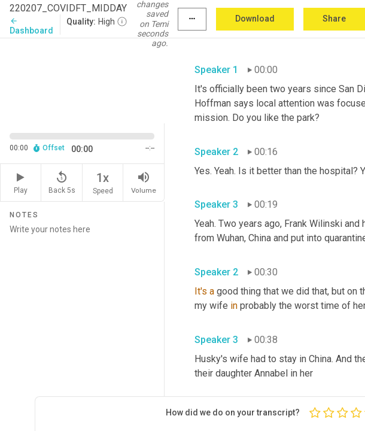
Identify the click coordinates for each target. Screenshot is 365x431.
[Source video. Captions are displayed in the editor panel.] (82, 79)
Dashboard (31, 26)
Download (255, 18)
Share (334, 18)
